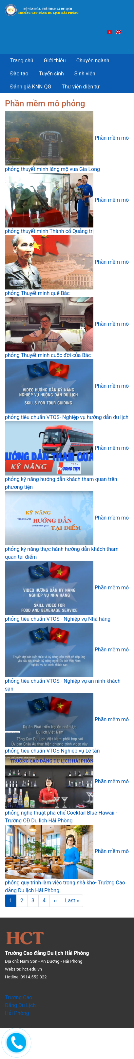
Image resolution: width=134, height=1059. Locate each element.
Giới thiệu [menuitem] (55, 60)
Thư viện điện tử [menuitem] (80, 87)
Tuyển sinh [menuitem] (51, 73)
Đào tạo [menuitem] (19, 73)
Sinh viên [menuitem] (84, 73)
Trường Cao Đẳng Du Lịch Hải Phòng (20, 1005)
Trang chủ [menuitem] (21, 60)
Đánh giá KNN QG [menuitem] (30, 87)
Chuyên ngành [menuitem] (92, 60)
